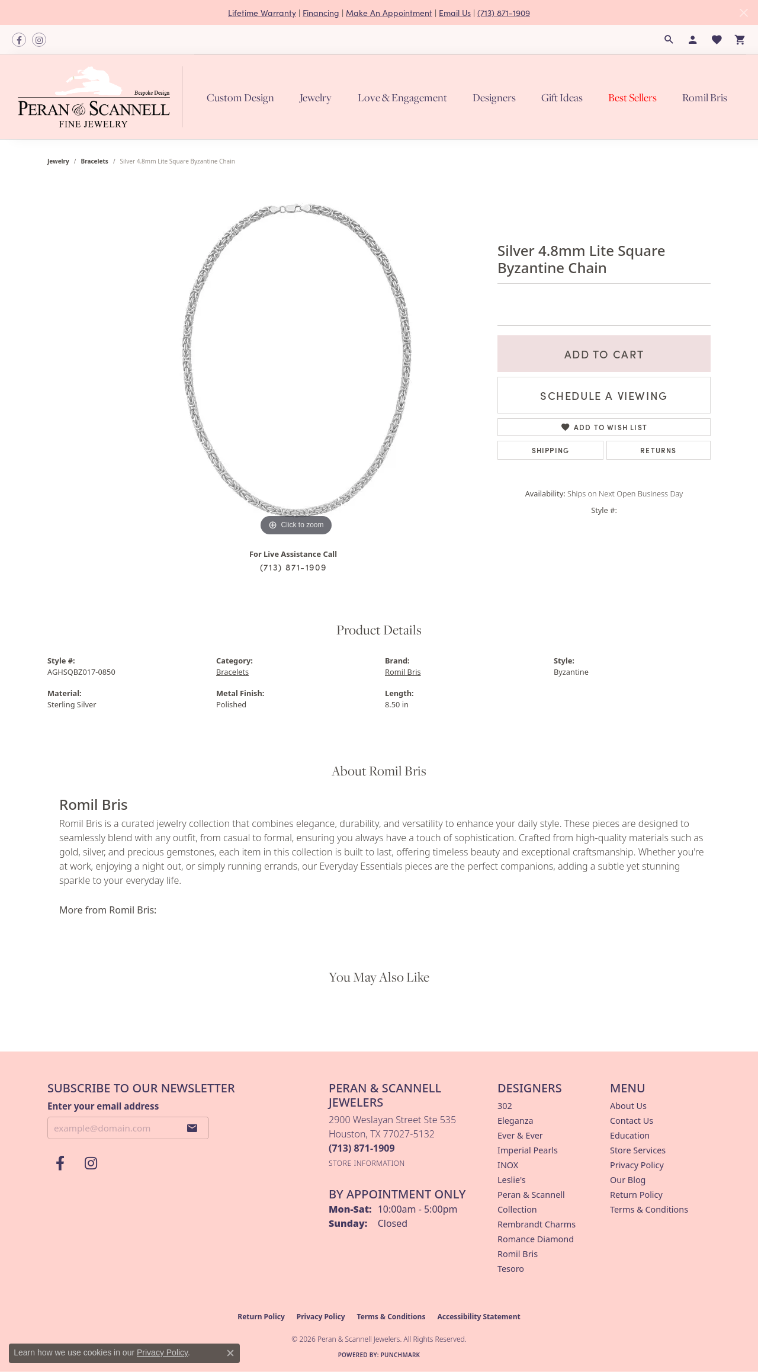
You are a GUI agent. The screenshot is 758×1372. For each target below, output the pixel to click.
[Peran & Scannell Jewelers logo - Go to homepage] (103, 97)
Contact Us (631, 1120)
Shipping (551, 450)
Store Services (638, 1150)
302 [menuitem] (504, 1105)
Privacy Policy (637, 1165)
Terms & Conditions (649, 1209)
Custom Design (240, 97)
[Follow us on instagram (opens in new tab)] (39, 40)
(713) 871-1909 (503, 12)
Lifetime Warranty (262, 12)
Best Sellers (632, 97)
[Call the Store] (362, 1148)
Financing (321, 12)
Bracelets (94, 161)
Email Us (455, 12)
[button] (669, 40)
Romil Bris (704, 97)
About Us (628, 1105)
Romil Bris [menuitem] (517, 1253)
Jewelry (316, 97)
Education (630, 1135)
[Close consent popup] (230, 1353)
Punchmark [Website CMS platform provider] (400, 1355)
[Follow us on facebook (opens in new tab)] (19, 40)
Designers (494, 97)
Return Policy (636, 1194)
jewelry (58, 161)
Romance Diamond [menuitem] (535, 1239)
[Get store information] (367, 1163)
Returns (658, 450)
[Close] (743, 12)
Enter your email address (103, 1106)
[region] (296, 361)
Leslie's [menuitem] (511, 1179)
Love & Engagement (402, 97)
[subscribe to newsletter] (192, 1128)
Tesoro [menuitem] (510, 1268)
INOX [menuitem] (507, 1165)
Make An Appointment (389, 12)
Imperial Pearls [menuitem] (527, 1150)
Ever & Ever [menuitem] (520, 1135)
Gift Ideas (562, 97)
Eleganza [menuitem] (515, 1120)
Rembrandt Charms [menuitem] (536, 1224)
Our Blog (627, 1179)
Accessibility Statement (478, 1317)
